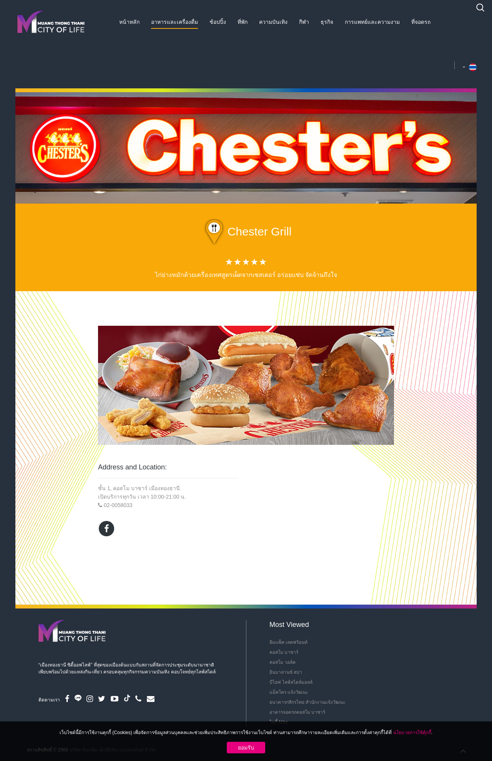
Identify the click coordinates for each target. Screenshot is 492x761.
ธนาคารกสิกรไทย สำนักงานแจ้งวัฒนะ (307, 702)
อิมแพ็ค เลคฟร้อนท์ (288, 642)
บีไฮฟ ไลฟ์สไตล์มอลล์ (290, 682)
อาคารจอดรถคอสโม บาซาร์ (297, 712)
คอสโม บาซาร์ (283, 652)
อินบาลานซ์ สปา (285, 672)
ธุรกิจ (327, 22)
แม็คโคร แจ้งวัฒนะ (288, 692)
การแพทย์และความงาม (372, 22)
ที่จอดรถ (420, 22)
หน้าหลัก (129, 22)
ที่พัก (243, 22)
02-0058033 (118, 505)
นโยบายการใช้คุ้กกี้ (412, 732)
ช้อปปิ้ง (217, 22)
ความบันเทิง (273, 22)
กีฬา (304, 22)
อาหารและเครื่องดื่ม (174, 22)
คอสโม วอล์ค (282, 662)
